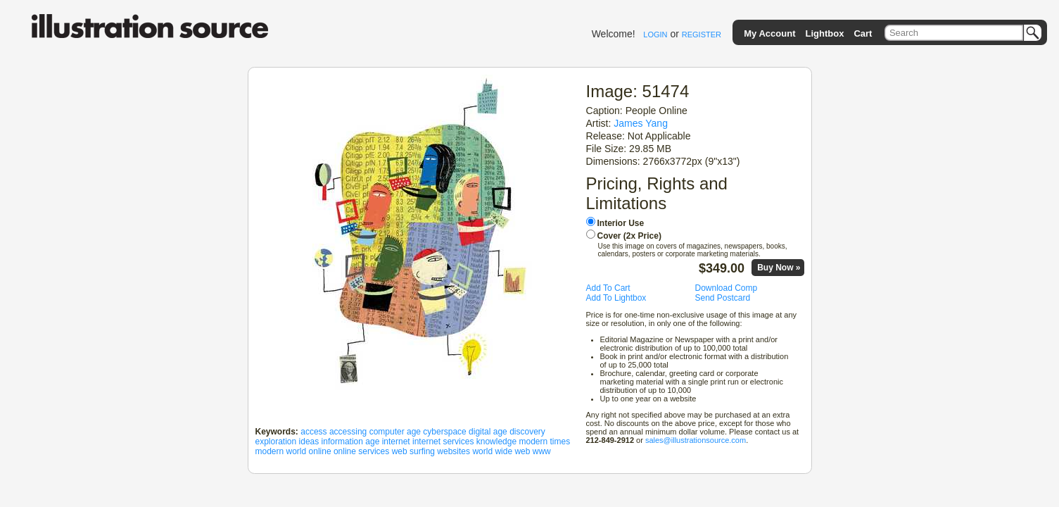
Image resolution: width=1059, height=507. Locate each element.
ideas (309, 441)
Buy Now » (778, 268)
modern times (544, 441)
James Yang (641, 123)
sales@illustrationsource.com (695, 440)
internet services (443, 441)
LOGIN (655, 34)
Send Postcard (723, 298)
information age (351, 441)
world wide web (501, 451)
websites (453, 451)
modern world (281, 451)
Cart (863, 33)
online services (361, 451)
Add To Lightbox (616, 298)
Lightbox (824, 33)
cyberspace (444, 432)
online (320, 451)
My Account (769, 33)
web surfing (413, 451)
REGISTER (701, 34)
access (313, 432)
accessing (348, 432)
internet (396, 441)
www (542, 451)
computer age (395, 432)
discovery (527, 432)
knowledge (496, 441)
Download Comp (726, 288)
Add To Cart (608, 288)
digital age (488, 432)
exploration (276, 441)
